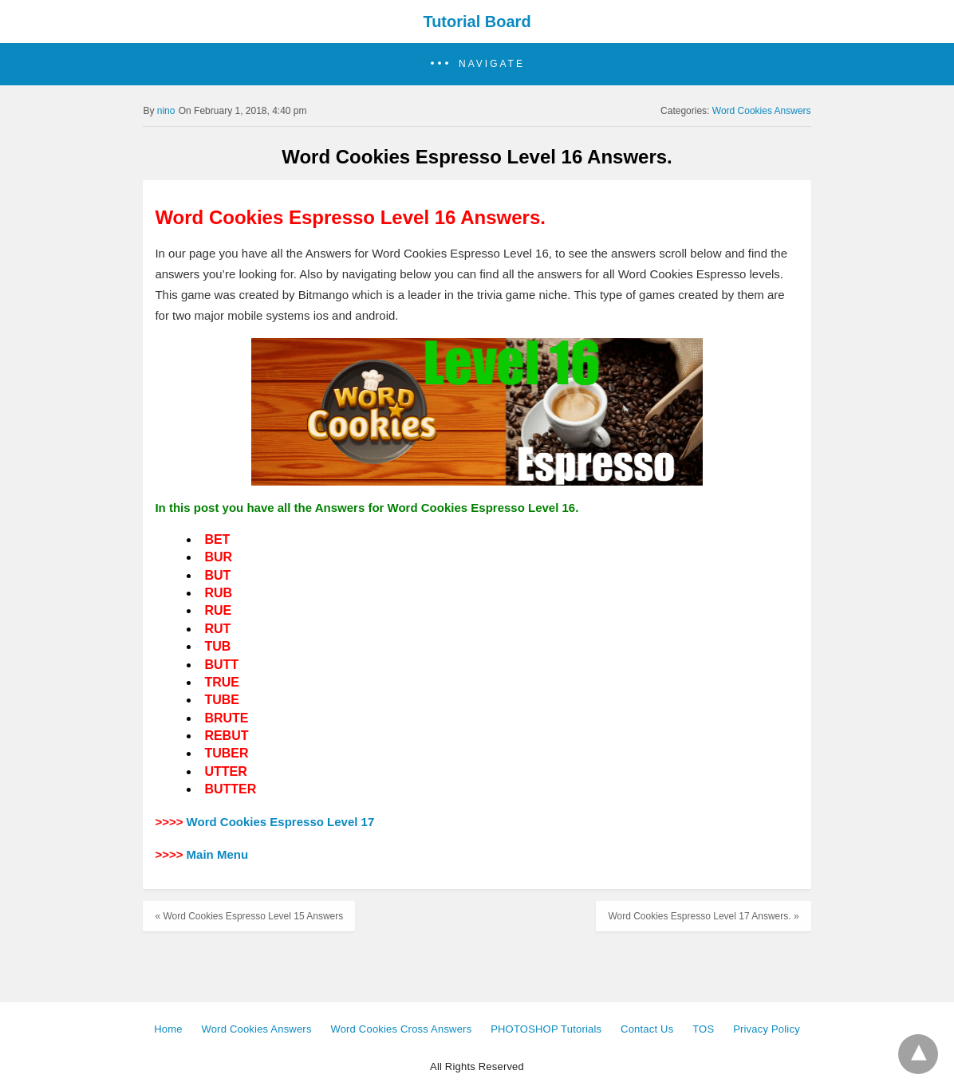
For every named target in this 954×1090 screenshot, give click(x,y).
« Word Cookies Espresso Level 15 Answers (249, 916)
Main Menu (218, 854)
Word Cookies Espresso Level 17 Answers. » (703, 916)
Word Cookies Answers (761, 110)
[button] (477, 64)
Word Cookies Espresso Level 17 (281, 821)
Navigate (492, 63)
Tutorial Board (476, 21)
